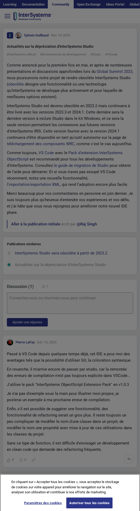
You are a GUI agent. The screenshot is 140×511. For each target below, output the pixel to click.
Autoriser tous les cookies (89, 505)
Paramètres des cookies (43, 505)
